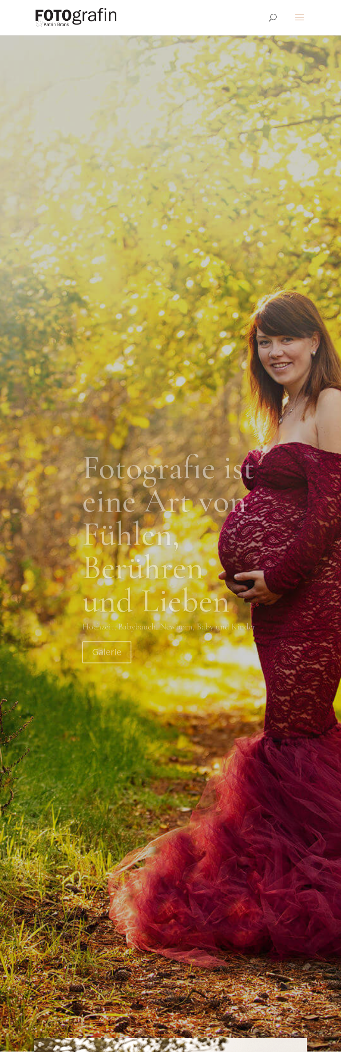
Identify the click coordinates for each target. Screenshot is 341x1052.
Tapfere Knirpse (261, 1025)
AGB (136, 1025)
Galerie (106, 288)
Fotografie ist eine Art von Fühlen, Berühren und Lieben (168, 170)
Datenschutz (210, 1025)
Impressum (166, 1025)
